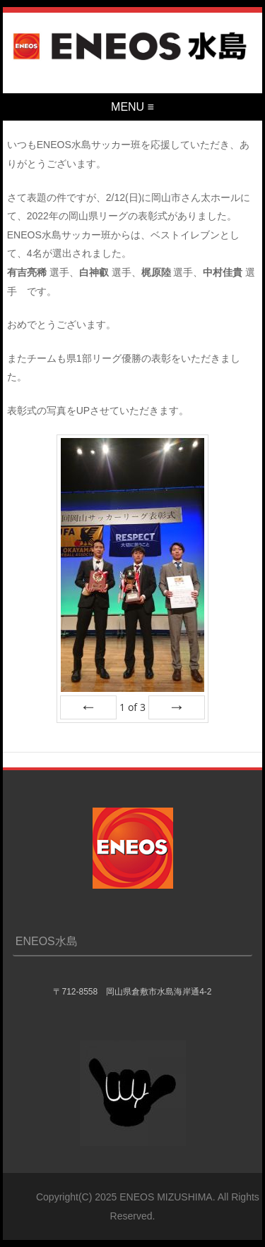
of (132, 707)
